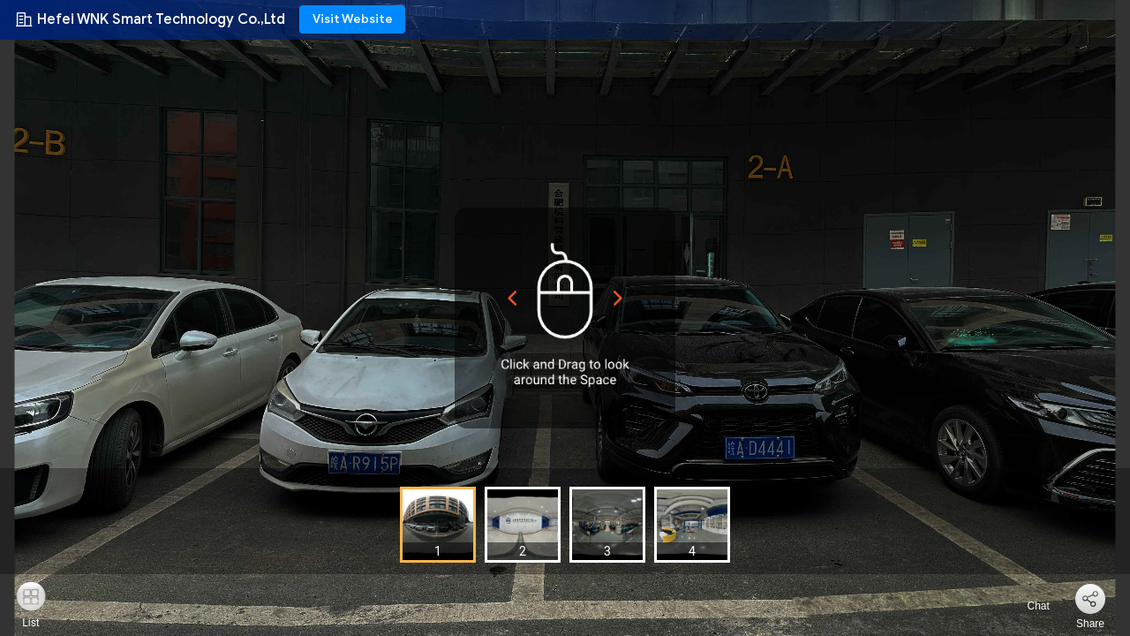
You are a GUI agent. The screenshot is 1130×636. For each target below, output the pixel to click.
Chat (1028, 606)
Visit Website (353, 18)
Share (1090, 623)
